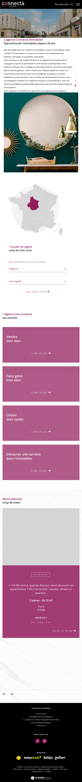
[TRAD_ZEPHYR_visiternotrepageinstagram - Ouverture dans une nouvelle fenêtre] (44, 741)
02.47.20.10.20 (41, 714)
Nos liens (63, 769)
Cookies (48, 771)
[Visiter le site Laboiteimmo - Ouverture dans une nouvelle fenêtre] (41, 776)
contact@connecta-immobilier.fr (41, 717)
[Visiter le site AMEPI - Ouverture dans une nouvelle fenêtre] (48, 757)
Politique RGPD (37, 771)
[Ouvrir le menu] (78, 4)
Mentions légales (44, 769)
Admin (55, 769)
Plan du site (17, 769)
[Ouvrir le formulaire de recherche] (64, 4)
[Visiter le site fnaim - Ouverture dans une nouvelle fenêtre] (18, 758)
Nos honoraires (30, 769)
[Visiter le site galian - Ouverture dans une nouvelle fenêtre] (60, 758)
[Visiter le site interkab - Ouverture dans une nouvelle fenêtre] (32, 757)
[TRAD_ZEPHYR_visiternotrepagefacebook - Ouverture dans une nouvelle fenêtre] (37, 741)
